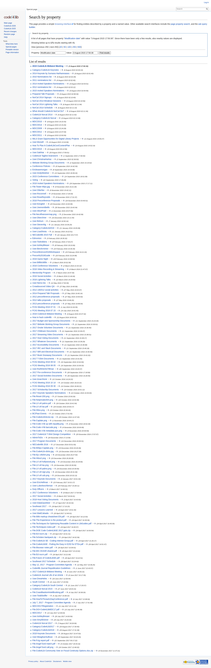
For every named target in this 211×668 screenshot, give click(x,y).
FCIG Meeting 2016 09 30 (44, 386)
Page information (12, 52)
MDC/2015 (37, 149)
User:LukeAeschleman (42, 485)
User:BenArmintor (40, 249)
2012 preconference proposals (46, 296)
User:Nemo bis (39, 283)
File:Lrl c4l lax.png (40, 465)
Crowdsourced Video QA (43, 286)
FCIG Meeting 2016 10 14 (44, 382)
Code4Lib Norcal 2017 (42, 623)
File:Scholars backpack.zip (44, 537)
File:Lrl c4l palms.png (41, 468)
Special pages (11, 47)
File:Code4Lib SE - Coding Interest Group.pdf (52, 541)
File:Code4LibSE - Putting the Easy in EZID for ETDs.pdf (57, 544)
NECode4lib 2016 (40, 444)
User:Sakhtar (38, 152)
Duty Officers (38, 489)
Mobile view (67, 661)
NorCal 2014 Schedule (42, 107)
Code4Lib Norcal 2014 (42, 114)
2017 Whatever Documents (44, 341)
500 (79, 47)
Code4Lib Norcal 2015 (42, 589)
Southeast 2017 (39, 506)
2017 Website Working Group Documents (51, 324)
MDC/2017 (37, 613)
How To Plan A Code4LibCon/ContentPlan (51, 145)
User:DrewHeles (39, 578)
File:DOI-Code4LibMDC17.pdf (45, 609)
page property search (180, 24)
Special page (31, 9)
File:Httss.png (38, 410)
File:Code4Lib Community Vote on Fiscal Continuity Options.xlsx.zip (62, 651)
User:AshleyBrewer (41, 616)
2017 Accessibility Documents (45, 345)
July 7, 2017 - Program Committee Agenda (51, 602)
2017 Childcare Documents (44, 331)
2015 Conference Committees (45, 176)
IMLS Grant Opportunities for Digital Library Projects (55, 139)
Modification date (72, 38)
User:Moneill (38, 142)
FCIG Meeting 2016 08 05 (44, 365)
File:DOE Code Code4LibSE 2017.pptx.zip (51, 530)
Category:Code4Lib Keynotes (45, 70)
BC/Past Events (39, 413)
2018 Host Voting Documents (45, 499)
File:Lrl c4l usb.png (40, 475)
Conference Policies (41, 166)
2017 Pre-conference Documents (47, 372)
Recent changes (10, 31)
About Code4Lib (45, 661)
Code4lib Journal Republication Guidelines (51, 568)
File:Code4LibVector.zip (43, 417)
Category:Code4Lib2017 (43, 626)
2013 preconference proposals (46, 303)
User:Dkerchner (39, 217)
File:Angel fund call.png (42, 647)
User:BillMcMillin (39, 262)
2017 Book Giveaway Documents (47, 355)
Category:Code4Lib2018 (43, 630)
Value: (69, 53)
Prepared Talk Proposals (43, 94)
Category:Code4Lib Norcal (44, 118)
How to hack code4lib (41, 317)
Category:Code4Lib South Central (47, 585)
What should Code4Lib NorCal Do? (48, 111)
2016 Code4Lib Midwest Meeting (47, 314)
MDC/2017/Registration (42, 606)
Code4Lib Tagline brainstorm (45, 156)
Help (6, 37)
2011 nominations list (41, 80)
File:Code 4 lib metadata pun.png (47, 431)
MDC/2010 (37, 121)
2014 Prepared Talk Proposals (45, 293)
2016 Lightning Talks (41, 279)
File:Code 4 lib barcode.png (44, 427)
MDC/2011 (37, 135)
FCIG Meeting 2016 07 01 (44, 307)
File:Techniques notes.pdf (43, 527)
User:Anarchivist (39, 379)
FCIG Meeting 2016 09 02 (44, 362)
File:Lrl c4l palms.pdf (41, 403)
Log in (206, 2)
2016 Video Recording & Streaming (48, 269)
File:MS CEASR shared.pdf (44, 551)
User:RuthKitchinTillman (43, 369)
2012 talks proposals (41, 300)
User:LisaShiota (39, 231)
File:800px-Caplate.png (42, 448)
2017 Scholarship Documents (45, 389)
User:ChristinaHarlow (41, 159)
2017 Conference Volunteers (45, 492)
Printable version (12, 50)
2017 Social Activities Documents (47, 376)
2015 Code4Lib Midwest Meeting (47, 66)
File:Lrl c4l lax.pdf (40, 406)
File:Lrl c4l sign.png (41, 472)
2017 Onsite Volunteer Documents (47, 327)
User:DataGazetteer (41, 503)
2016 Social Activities (41, 276)
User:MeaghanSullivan (42, 637)
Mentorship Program (41, 273)
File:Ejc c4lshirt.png (41, 455)
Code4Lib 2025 (10, 29)
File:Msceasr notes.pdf (42, 547)
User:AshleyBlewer (40, 245)
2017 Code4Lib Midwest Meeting (47, 571)
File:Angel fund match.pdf (43, 644)
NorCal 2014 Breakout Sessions (46, 101)
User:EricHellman (40, 482)
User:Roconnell (39, 193)
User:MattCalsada (40, 513)
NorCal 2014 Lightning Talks (45, 104)
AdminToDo (37, 437)
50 (65, 47)
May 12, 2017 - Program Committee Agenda (52, 565)
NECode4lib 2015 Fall (42, 235)
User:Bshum (37, 221)
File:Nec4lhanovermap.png (44, 214)
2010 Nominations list (42, 77)
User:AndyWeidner (40, 173)
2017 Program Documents (44, 441)
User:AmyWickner (40, 620)
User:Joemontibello (41, 207)
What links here (12, 44)
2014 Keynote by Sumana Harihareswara (50, 73)
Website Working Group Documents (48, 163)
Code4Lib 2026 (10, 26)
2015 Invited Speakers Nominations (48, 90)
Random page (9, 34)
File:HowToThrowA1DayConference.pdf (50, 599)
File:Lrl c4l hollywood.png (43, 462)
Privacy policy (33, 661)
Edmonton (37, 238)
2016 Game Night (40, 259)
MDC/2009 (37, 128)
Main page (8, 23)
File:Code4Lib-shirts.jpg (43, 451)
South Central (38, 582)
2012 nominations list (41, 87)
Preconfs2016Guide (41, 255)
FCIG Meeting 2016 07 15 (44, 310)
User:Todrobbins (39, 242)
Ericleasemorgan (39, 169)
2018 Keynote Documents (44, 633)
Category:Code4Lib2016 (43, 228)
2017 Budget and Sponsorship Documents (51, 321)
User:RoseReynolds (41, 197)
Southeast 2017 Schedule (43, 561)
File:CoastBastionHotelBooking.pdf (47, 592)
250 (74, 47)
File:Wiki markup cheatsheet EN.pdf (48, 516)
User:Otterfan (38, 190)
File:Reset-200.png (40, 396)
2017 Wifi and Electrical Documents (48, 352)
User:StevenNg (39, 224)
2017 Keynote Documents (44, 479)
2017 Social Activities (41, 496)
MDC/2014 (37, 125)
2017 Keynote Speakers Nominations (49, 393)
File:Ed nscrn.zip (39, 534)
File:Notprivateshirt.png (42, 400)
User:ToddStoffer (39, 595)
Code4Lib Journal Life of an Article (47, 575)
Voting (35, 180)
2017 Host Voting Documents (45, 338)
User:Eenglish (38, 204)
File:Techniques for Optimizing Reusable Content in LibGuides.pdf (61, 523)
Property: (35, 53)
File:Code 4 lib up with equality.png (47, 424)
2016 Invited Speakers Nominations (48, 183)
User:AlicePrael (39, 211)
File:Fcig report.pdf (40, 640)
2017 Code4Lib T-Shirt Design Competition (51, 434)
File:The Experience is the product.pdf (49, 520)
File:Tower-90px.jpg (41, 187)
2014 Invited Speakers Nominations (48, 84)
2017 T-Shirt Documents (43, 358)
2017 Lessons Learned (42, 510)
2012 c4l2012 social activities (45, 290)
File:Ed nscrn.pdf (39, 554)
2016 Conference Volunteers (45, 266)
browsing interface (63, 24)
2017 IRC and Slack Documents (46, 348)
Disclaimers (57, 661)
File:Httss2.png (39, 458)
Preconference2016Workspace (46, 252)
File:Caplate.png (39, 420)
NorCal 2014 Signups (41, 97)
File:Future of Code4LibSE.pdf (45, 558)
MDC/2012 (37, 132)
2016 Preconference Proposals (46, 200)
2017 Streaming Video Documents (47, 334)
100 (69, 47)
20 (61, 47)
